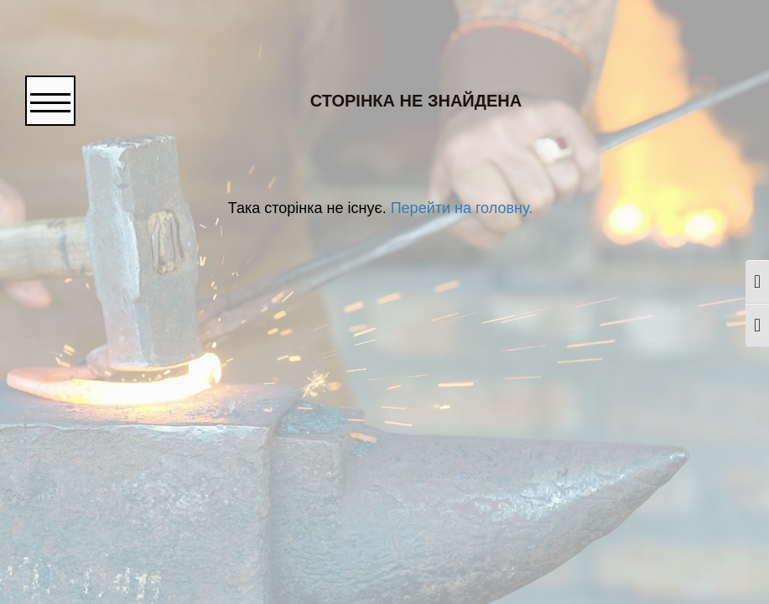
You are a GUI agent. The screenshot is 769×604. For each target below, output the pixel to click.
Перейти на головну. (460, 208)
